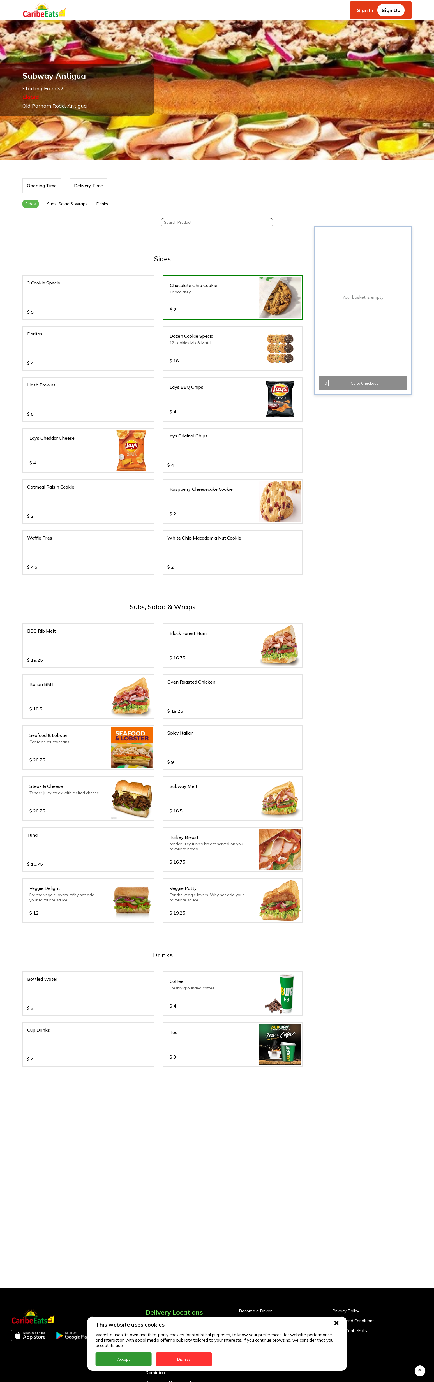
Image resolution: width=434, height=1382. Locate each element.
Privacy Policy (345, 1285)
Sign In (365, 10)
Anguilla (154, 1298)
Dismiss (184, 1359)
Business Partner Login (261, 1305)
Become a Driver (255, 1285)
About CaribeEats (349, 1305)
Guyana (153, 1376)
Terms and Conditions (353, 1295)
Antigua (154, 1308)
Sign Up (391, 10)
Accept (123, 1359)
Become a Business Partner (266, 1295)
